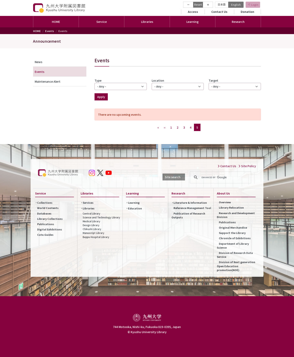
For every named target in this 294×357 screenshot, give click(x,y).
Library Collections (50, 219)
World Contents (48, 208)
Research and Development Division (236, 215)
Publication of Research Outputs (188, 215)
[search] (220, 177)
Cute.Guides (45, 235)
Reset (198, 4)
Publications (45, 224)
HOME (56, 22)
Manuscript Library (93, 233)
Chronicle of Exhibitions (235, 238)
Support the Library (232, 233)
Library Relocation (231, 207)
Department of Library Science (233, 245)
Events (49, 31)
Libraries (89, 208)
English (236, 5)
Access (193, 12)
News (38, 62)
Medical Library (91, 221)
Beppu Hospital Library (96, 237)
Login (254, 5)
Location (158, 80)
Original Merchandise (233, 227)
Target (213, 80)
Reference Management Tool (192, 208)
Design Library (91, 225)
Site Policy (247, 166)
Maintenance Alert (47, 81)
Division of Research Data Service (235, 255)
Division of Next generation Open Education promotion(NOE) (236, 266)
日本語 (222, 4)
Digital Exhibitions (49, 229)
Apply (101, 97)
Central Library (91, 213)
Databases (44, 213)
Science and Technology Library (101, 217)
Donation (247, 12)
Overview (225, 202)
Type (98, 80)
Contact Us (219, 12)
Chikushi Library (92, 229)
